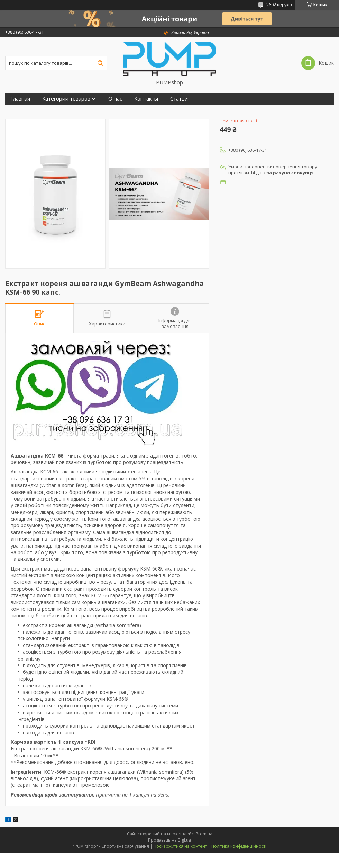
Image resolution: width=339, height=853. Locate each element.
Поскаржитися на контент (180, 846)
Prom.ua (204, 834)
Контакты (146, 98)
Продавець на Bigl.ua (169, 840)
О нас (115, 98)
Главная (20, 98)
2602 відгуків (279, 5)
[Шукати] (100, 63)
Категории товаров (66, 98)
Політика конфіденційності (238, 846)
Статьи (179, 98)
